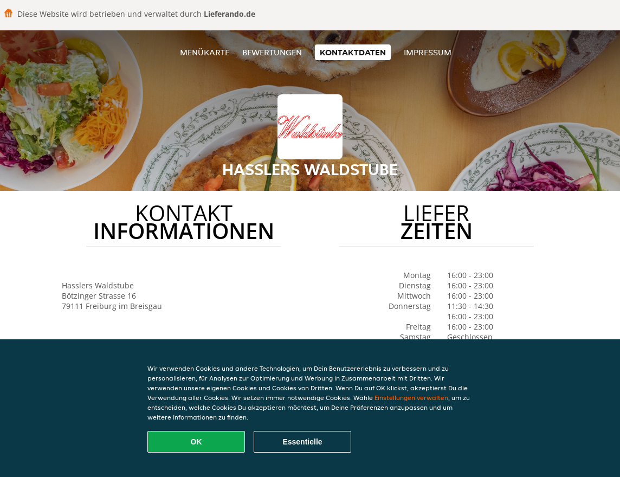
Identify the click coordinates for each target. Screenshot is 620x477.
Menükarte (204, 52)
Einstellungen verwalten (411, 398)
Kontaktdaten (353, 52)
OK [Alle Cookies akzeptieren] (196, 441)
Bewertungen (272, 52)
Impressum (427, 52)
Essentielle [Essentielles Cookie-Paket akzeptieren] (302, 441)
